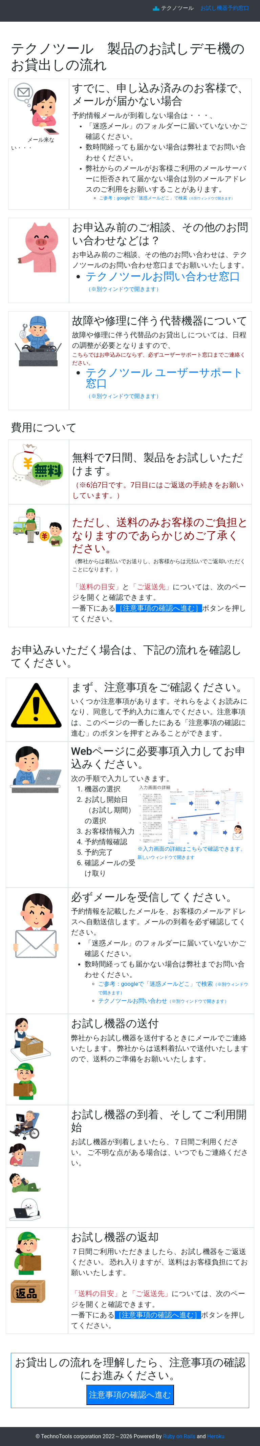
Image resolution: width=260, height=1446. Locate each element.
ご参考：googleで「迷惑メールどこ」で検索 (167, 197)
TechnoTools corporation (71, 1436)
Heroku (215, 1436)
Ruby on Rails (180, 1436)
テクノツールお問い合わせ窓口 (163, 281)
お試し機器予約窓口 (224, 8)
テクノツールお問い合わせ (163, 1001)
